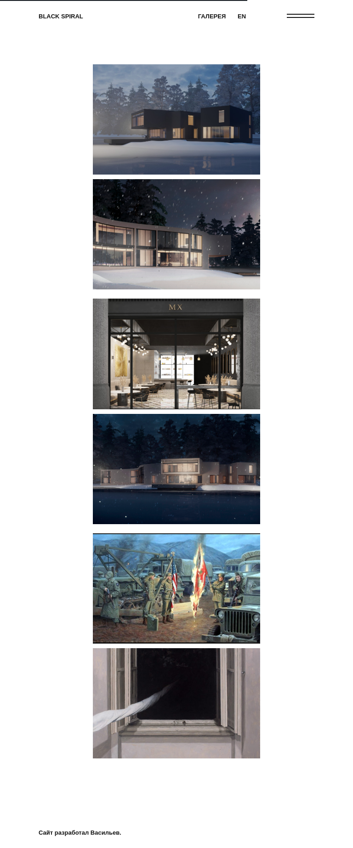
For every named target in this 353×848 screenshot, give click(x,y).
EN (242, 16)
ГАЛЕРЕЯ (212, 16)
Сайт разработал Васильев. (80, 833)
